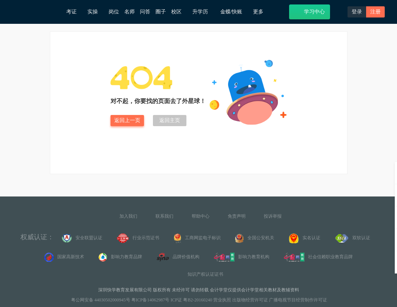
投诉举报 (273, 216)
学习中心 (310, 11)
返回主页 (169, 120)
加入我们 (128, 216)
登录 (357, 12)
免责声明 (237, 216)
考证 (74, 12)
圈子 (161, 12)
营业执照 (222, 300)
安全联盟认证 (82, 238)
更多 (261, 12)
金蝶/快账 (234, 12)
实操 (95, 12)
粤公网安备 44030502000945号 (100, 300)
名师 (129, 12)
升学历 (203, 11)
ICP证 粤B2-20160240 (191, 300)
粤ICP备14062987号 (150, 300)
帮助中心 (200, 216)
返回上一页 (127, 120)
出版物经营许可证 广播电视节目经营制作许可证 (279, 300)
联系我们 (164, 216)
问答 (145, 12)
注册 (375, 12)
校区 (179, 12)
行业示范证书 (138, 238)
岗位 (114, 12)
